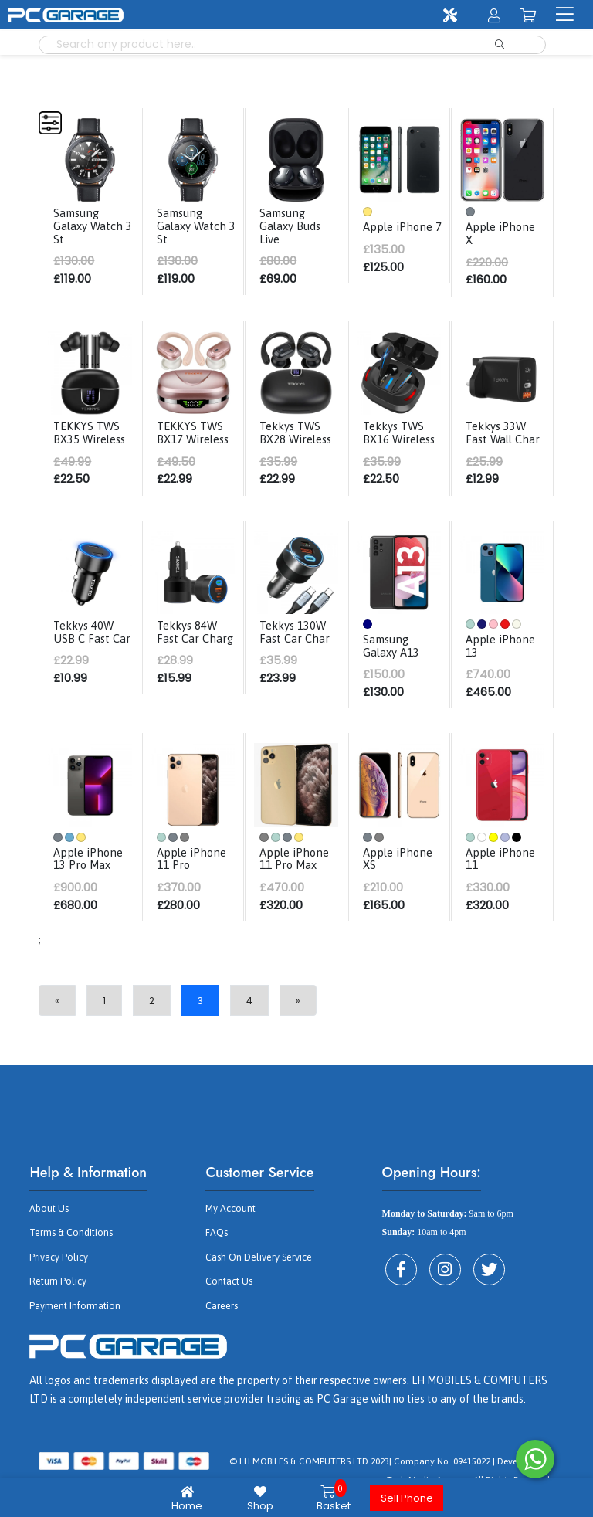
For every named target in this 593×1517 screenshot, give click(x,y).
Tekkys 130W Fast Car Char (296, 641)
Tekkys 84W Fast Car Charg (191, 647)
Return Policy (56, 1289)
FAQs (215, 1241)
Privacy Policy (57, 1265)
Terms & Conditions (69, 1241)
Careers (220, 1313)
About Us (47, 1217)
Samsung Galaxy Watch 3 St (90, 224)
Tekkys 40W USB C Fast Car (87, 647)
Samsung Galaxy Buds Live (292, 224)
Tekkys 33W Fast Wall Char (505, 431)
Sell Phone (407, 1498)
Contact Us (228, 1289)
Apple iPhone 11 (503, 867)
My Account (229, 1217)
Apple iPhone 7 (400, 232)
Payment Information (73, 1313)
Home (186, 1498)
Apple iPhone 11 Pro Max (296, 867)
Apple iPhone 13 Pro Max (90, 867)
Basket (333, 1498)
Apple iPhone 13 (503, 655)
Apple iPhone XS (400, 867)
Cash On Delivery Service (256, 1265)
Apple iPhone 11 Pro (194, 867)
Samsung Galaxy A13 (393, 655)
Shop (259, 1498)
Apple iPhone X (503, 232)
